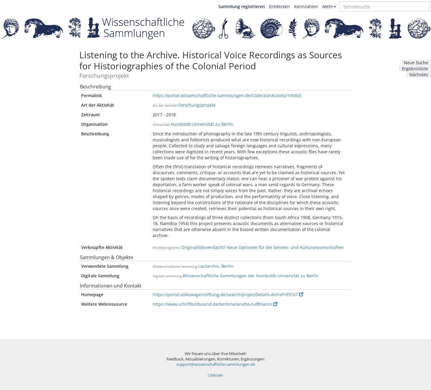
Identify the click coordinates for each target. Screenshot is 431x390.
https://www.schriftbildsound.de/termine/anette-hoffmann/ (215, 304)
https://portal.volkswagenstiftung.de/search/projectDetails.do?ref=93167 (228, 294)
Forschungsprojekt (197, 105)
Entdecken (279, 6)
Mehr (329, 6)
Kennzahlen (306, 6)
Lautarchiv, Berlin (215, 266)
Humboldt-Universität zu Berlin (202, 124)
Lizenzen (215, 375)
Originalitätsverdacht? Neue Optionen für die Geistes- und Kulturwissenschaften (262, 247)
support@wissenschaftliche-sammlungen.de (215, 364)
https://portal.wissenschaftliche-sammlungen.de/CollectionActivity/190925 (227, 95)
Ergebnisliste (415, 68)
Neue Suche (416, 62)
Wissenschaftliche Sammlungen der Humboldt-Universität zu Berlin (250, 276)
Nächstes (418, 74)
